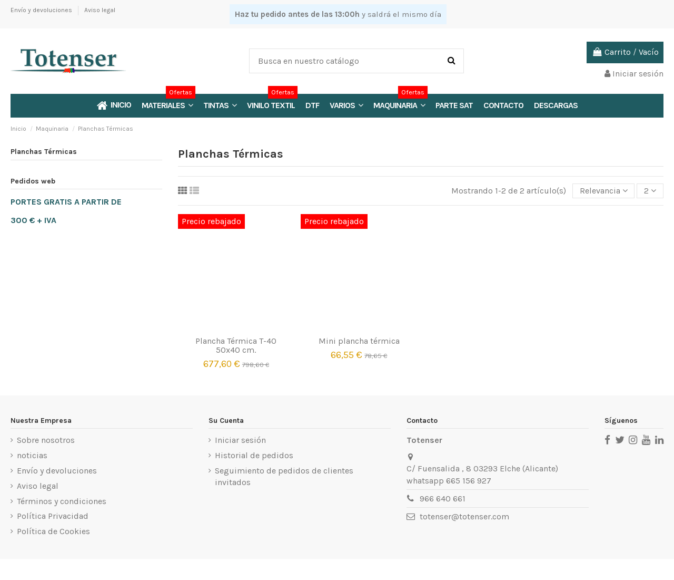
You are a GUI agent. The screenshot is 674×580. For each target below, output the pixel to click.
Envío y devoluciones (42, 10)
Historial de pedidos (254, 455)
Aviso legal (99, 10)
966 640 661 (442, 499)
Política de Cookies (53, 531)
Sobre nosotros (46, 440)
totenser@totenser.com (464, 516)
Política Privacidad (52, 516)
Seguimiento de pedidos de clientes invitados (284, 476)
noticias (32, 455)
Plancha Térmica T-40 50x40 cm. (235, 345)
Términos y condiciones (61, 501)
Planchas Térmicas (44, 151)
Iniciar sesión (240, 440)
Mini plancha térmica (359, 341)
